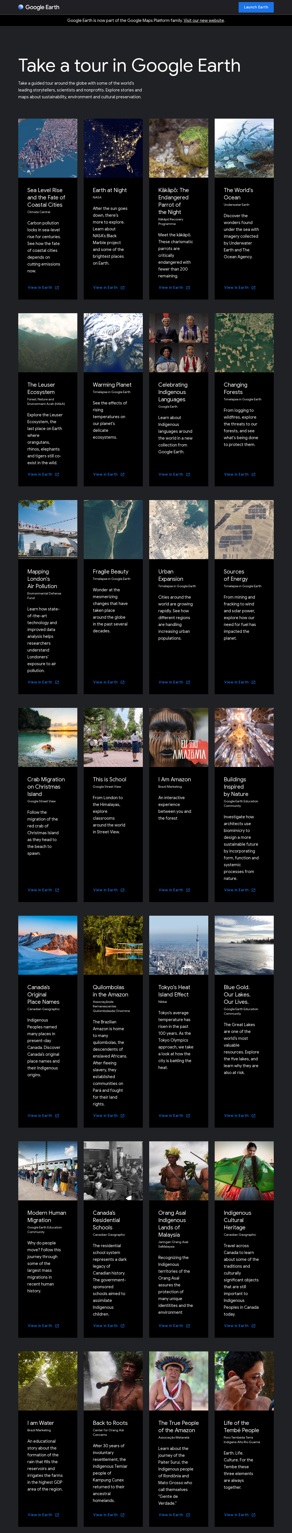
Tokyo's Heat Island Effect (174, 991)
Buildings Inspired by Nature (236, 787)
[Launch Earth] (256, 7)
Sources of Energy (236, 575)
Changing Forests (235, 388)
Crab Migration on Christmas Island (46, 787)
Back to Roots (110, 1423)
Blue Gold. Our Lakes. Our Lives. (237, 994)
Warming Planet (112, 384)
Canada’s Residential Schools (106, 1220)
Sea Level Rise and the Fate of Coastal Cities (46, 197)
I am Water (40, 1423)
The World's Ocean (238, 194)
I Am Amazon (174, 779)
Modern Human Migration (46, 1217)
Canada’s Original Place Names (43, 994)
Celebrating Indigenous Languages (173, 392)
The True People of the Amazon (178, 1427)
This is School (109, 779)
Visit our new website (204, 20)
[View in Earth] (43, 287)
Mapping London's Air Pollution (42, 579)
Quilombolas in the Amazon (110, 991)
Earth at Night (110, 190)
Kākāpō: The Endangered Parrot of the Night (173, 201)
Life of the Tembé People (241, 1427)
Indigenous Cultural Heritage (237, 1220)
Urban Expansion (170, 575)
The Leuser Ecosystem (41, 388)
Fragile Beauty (110, 571)
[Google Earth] (38, 7)
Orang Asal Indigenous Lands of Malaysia (172, 1224)
